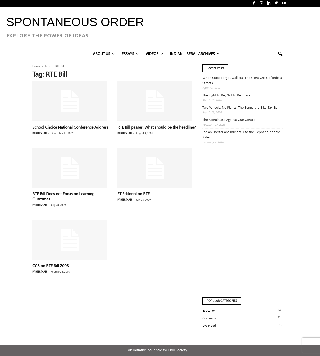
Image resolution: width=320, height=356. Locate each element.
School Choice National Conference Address (70, 127)
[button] (280, 54)
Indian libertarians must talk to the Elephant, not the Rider (241, 134)
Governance (210, 318)
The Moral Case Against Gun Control (229, 120)
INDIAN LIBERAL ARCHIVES (195, 54)
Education (209, 310)
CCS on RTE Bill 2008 (50, 265)
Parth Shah (39, 133)
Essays (130, 54)
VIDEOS (154, 54)
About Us (104, 54)
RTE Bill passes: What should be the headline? (157, 127)
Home (36, 66)
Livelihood (209, 325)
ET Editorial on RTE (134, 193)
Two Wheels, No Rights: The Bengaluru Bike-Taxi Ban (241, 108)
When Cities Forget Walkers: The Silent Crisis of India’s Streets (242, 80)
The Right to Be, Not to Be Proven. (228, 95)
